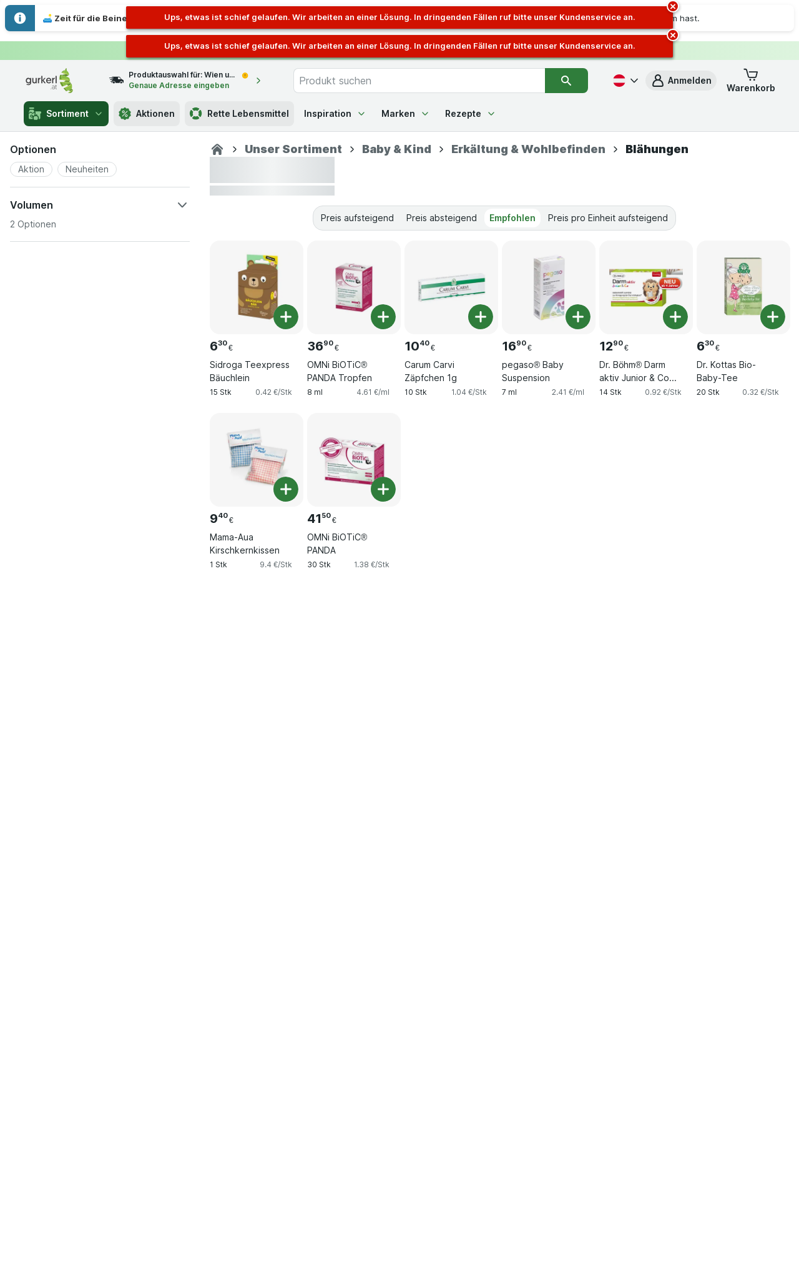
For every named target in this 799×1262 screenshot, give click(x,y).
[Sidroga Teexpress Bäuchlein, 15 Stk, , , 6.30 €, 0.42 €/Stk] (256, 287)
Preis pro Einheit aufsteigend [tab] (608, 217)
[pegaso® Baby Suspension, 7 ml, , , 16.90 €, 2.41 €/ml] (549, 287)
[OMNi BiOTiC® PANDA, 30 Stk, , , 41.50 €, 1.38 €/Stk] (354, 460)
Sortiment (66, 113)
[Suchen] (566, 80)
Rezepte (470, 113)
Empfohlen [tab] (512, 217)
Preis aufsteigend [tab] (357, 217)
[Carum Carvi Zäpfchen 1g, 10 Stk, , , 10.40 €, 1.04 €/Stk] (451, 287)
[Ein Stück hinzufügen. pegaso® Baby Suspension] (578, 316)
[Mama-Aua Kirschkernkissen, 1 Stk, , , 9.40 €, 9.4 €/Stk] (256, 460)
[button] (681, 81)
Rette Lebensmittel (239, 113)
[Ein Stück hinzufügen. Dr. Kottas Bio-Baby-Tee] (772, 316)
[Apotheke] (217, 149)
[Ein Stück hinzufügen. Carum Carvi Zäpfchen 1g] (480, 316)
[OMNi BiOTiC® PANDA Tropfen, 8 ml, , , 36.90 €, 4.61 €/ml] (354, 287)
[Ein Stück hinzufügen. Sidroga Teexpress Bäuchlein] (285, 316)
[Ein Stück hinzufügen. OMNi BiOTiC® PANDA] (383, 489)
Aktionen (147, 113)
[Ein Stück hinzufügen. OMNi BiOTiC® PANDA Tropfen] (383, 316)
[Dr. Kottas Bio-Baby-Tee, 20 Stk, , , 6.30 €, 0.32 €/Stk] (743, 287)
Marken (405, 113)
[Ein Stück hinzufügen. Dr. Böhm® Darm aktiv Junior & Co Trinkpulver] (675, 316)
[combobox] (419, 80)
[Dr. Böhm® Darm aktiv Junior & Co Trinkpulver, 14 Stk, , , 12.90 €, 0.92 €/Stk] (646, 287)
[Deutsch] (624, 80)
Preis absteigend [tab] (441, 217)
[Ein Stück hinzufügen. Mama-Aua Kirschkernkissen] (285, 489)
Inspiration (335, 113)
